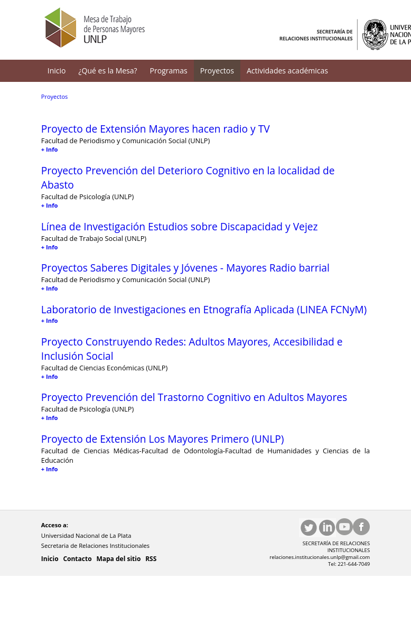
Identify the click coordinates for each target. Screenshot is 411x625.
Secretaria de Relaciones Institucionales (96, 545)
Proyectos (217, 71)
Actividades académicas (287, 71)
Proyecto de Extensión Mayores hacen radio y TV (155, 129)
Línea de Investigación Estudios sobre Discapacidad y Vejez (179, 226)
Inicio (57, 71)
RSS (150, 558)
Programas (169, 71)
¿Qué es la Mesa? (108, 71)
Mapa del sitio (118, 558)
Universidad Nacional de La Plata (87, 535)
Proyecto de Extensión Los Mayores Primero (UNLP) (162, 439)
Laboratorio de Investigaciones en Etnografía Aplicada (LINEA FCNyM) (204, 309)
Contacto (77, 558)
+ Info (49, 149)
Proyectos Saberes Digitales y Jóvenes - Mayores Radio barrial (185, 267)
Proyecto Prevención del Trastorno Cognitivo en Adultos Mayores (194, 397)
